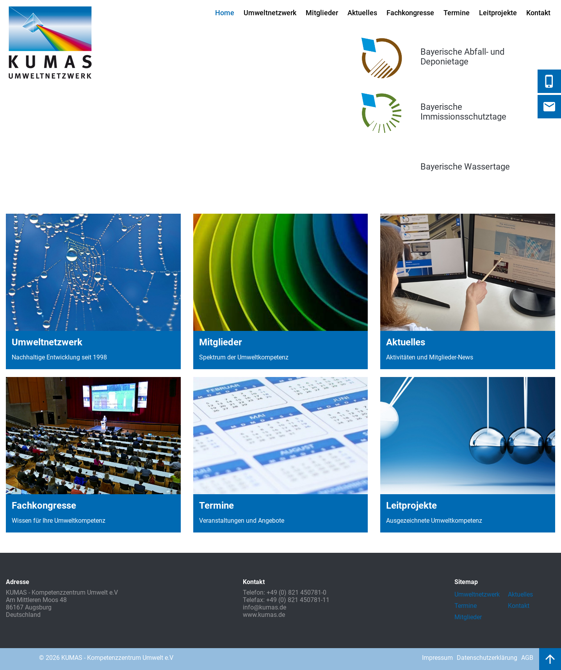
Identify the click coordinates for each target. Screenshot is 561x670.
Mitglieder (322, 13)
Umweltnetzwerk (270, 13)
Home (224, 13)
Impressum (437, 657)
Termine (456, 13)
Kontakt (538, 13)
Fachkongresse (410, 13)
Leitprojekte (498, 13)
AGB (527, 657)
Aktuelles (362, 13)
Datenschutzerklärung (487, 657)
